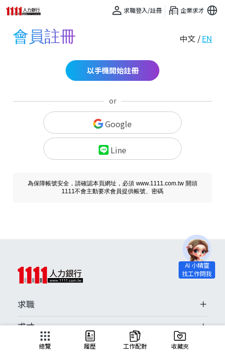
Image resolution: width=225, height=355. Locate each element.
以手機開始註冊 (113, 70)
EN (207, 38)
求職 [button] (112, 304)
